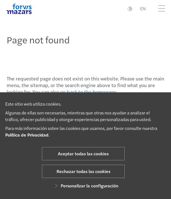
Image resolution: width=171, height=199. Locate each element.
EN (143, 8)
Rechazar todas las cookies (83, 171)
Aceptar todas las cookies (83, 153)
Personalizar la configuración (85, 185)
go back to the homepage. (88, 91)
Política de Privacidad (27, 135)
